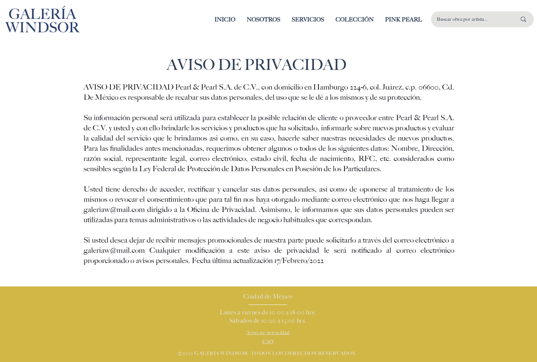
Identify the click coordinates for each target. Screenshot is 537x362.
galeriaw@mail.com (114, 209)
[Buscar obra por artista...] (471, 19)
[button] (354, 19)
